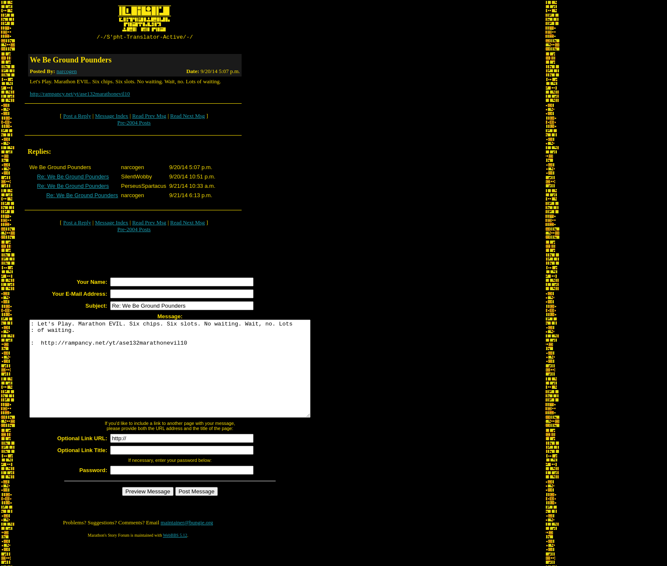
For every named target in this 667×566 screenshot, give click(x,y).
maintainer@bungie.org (187, 543)
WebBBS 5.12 (175, 555)
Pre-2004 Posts (134, 124)
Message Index (111, 117)
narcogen (67, 72)
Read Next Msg (187, 117)
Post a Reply (77, 117)
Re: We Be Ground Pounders (73, 178)
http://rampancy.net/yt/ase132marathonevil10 (80, 95)
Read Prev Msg (149, 117)
